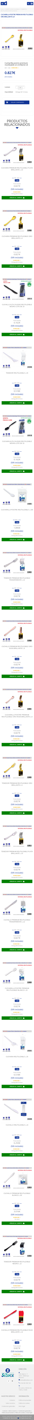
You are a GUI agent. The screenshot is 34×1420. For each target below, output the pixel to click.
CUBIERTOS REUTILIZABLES (12, 9)
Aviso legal (22, 1406)
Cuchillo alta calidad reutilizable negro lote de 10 (17, 305)
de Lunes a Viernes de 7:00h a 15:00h (25, 1389)
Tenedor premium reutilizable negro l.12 (17, 1263)
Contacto (12, 1400)
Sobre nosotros (10, 1403)
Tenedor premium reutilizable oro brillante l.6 (17, 784)
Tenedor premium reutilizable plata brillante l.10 (17, 852)
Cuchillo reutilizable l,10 (17, 1125)
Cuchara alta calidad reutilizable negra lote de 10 (17, 442)
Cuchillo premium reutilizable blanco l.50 (17, 1194)
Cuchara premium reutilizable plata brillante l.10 (17, 169)
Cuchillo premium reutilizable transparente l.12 (17, 921)
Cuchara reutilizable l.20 (17, 1057)
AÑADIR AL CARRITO (17, 198)
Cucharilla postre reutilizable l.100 (17, 510)
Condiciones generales (8, 1406)
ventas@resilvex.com (26, 1380)
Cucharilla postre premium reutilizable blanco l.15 (17, 989)
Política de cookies (24, 1403)
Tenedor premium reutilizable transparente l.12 (17, 579)
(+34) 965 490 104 (25, 1383)
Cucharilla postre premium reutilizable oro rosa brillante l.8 (17, 716)
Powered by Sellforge (10, 1418)
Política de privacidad (25, 1400)
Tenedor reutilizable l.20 (17, 373)
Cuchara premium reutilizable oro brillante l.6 (17, 237)
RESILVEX (24, 1416)
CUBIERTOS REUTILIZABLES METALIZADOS (14, 10)
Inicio (2, 9)
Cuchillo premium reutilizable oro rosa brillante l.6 (17, 647)
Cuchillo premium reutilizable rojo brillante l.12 (17, 1331)
